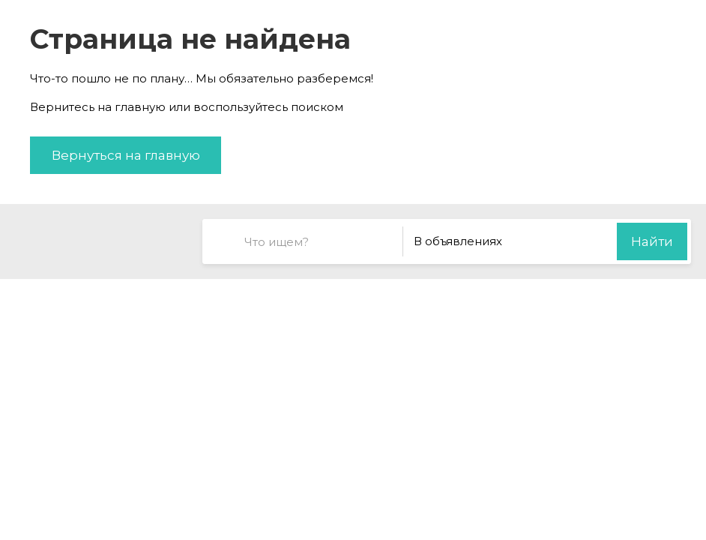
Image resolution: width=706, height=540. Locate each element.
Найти (652, 241)
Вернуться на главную (126, 155)
